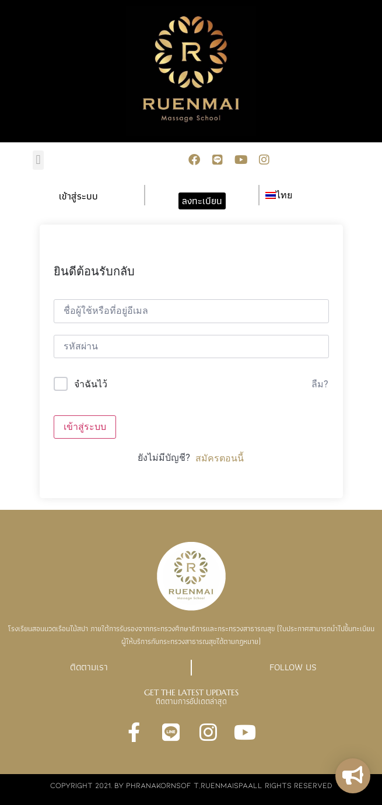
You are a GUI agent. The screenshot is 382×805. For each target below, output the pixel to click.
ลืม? (319, 384)
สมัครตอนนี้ (219, 458)
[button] (38, 160)
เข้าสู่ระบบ (85, 426)
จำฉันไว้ (90, 384)
